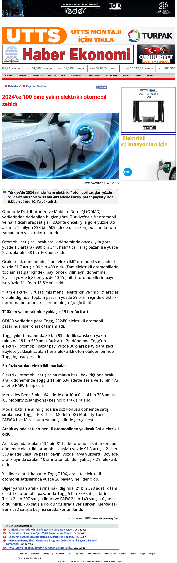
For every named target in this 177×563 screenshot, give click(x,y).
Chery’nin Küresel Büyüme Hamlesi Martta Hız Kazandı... (42, 537)
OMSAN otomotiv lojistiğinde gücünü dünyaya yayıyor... (41, 529)
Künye (142, 554)
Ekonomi (151, 75)
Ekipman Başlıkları (36, 86)
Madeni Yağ (38, 75)
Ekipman (52, 75)
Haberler (13, 86)
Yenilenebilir (75, 75)
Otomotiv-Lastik (93, 75)
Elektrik (126, 75)
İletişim (152, 554)
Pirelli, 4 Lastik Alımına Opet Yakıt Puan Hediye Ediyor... (41, 533)
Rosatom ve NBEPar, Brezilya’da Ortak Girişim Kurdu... (41, 547)
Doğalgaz (79, 554)
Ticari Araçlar (111, 75)
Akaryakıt (23, 75)
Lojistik (138, 75)
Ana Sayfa (9, 75)
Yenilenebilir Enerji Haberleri (30, 558)
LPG (63, 75)
